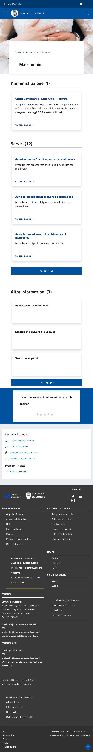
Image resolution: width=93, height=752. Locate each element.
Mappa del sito (9, 746)
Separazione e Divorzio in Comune (35, 332)
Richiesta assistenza (61, 614)
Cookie (6, 743)
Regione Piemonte (12, 4)
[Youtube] (80, 497)
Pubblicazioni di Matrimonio (32, 305)
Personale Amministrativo (18, 539)
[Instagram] (73, 501)
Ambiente (15, 572)
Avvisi (54, 568)
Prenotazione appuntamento (65, 600)
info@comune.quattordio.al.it (22, 624)
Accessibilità (8, 735)
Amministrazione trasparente (20, 697)
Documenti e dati (14, 544)
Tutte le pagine (47, 382)
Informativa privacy (15, 707)
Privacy (6, 739)
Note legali (11, 712)
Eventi (55, 585)
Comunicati (57, 563)
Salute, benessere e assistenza (25, 577)
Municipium (65, 735)
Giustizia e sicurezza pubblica (24, 562)
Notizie (55, 558)
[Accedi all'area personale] (81, 4)
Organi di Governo (14, 514)
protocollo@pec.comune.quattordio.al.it (21, 632)
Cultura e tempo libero (62, 519)
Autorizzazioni (17, 582)
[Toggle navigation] (5, 13)
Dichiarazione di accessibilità (19, 717)
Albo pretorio (12, 702)
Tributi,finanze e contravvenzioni (26, 567)
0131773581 (24, 613)
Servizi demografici (26, 358)
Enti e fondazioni (14, 529)
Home (18, 52)
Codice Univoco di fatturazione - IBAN (20, 636)
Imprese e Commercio (62, 529)
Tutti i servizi (46, 271)
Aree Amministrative (16, 519)
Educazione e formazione (22, 557)
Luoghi (55, 580)
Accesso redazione (81, 735)
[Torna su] (88, 747)
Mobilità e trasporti (61, 539)
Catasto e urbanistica (62, 534)
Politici (9, 534)
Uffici (8, 524)
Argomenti (30, 52)
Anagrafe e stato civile (62, 514)
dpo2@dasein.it (15, 650)
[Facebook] (73, 497)
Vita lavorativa (59, 524)
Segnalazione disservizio (63, 605)
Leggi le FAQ (57, 610)
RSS (5, 731)
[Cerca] (87, 13)
